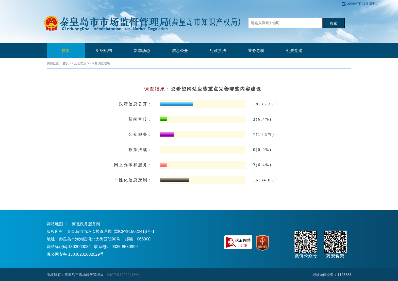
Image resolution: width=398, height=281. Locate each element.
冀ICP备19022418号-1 (134, 231)
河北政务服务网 (86, 224)
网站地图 (55, 224)
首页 (66, 50)
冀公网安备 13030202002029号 (75, 254)
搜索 (333, 23)
